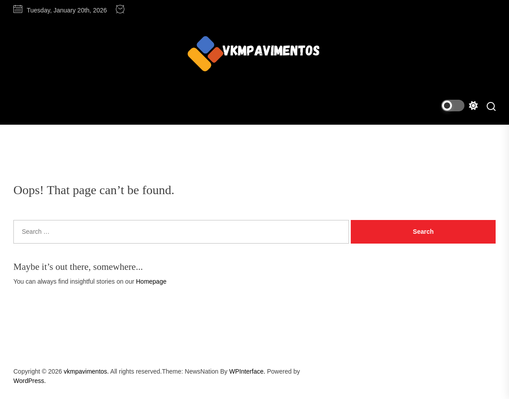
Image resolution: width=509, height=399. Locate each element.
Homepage (151, 281)
